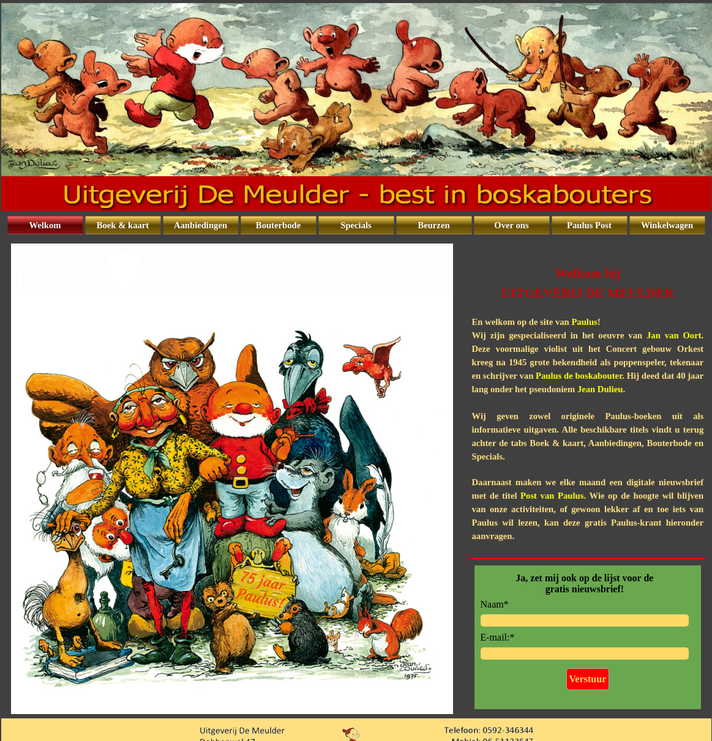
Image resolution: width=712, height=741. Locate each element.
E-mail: (498, 637)
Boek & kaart (123, 225)
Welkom (45, 225)
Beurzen (433, 225)
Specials (356, 225)
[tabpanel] (588, 397)
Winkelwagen (667, 225)
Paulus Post (589, 225)
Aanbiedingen (200, 225)
